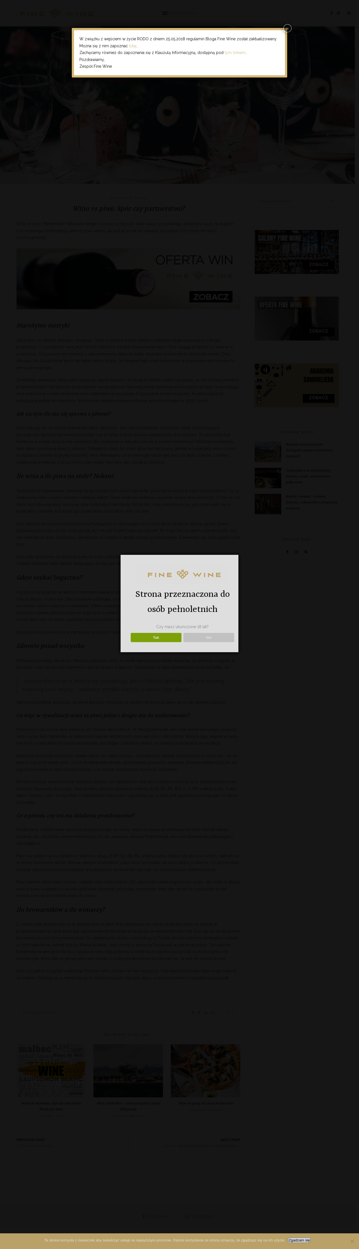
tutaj (132, 46)
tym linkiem (235, 52)
